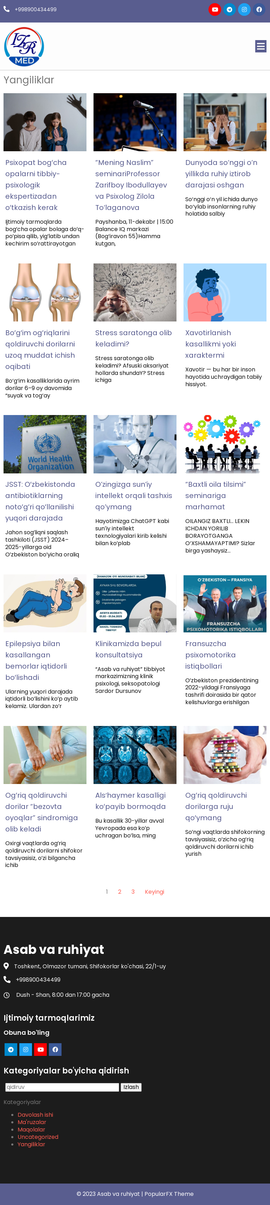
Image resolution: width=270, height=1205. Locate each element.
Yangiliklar (31, 1144)
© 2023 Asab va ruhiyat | (110, 1194)
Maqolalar (31, 1130)
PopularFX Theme (169, 1194)
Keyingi (154, 892)
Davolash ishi (35, 1115)
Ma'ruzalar (32, 1122)
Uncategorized (38, 1137)
